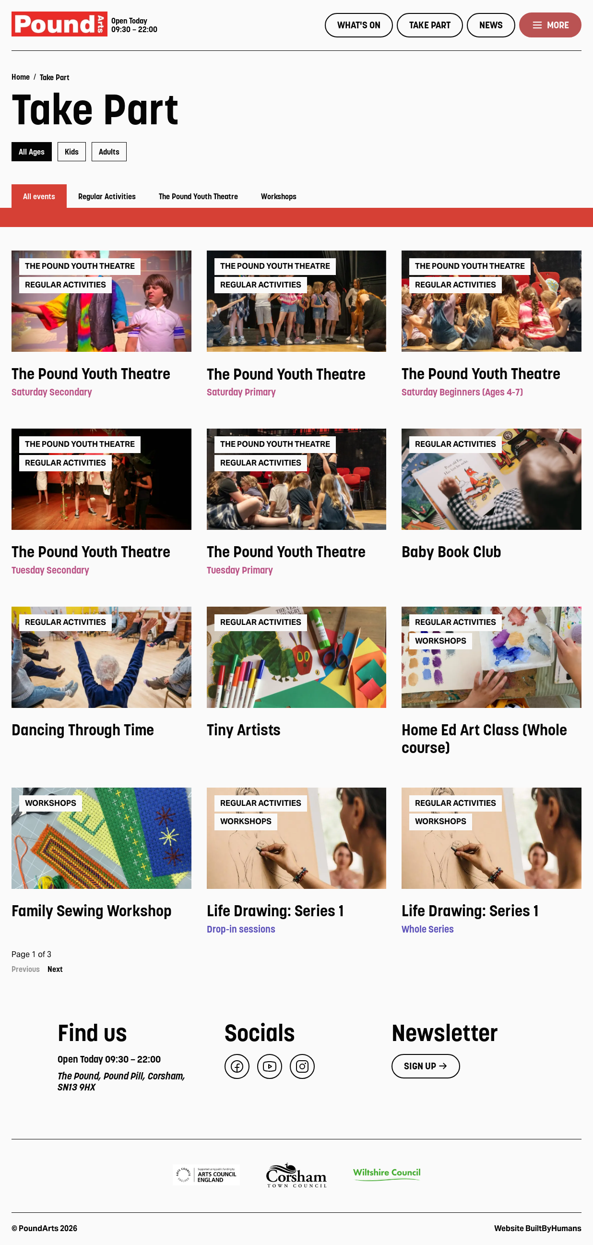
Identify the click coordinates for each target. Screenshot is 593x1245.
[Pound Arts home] (59, 25)
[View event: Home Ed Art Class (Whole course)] (491, 739)
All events (39, 196)
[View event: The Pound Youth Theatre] (101, 374)
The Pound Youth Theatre (198, 196)
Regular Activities (107, 196)
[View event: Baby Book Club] (491, 552)
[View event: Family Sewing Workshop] (101, 911)
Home (21, 77)
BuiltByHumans (553, 1228)
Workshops (278, 196)
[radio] (32, 151)
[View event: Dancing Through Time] (101, 730)
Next (55, 969)
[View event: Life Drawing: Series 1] (297, 911)
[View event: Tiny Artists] (297, 730)
